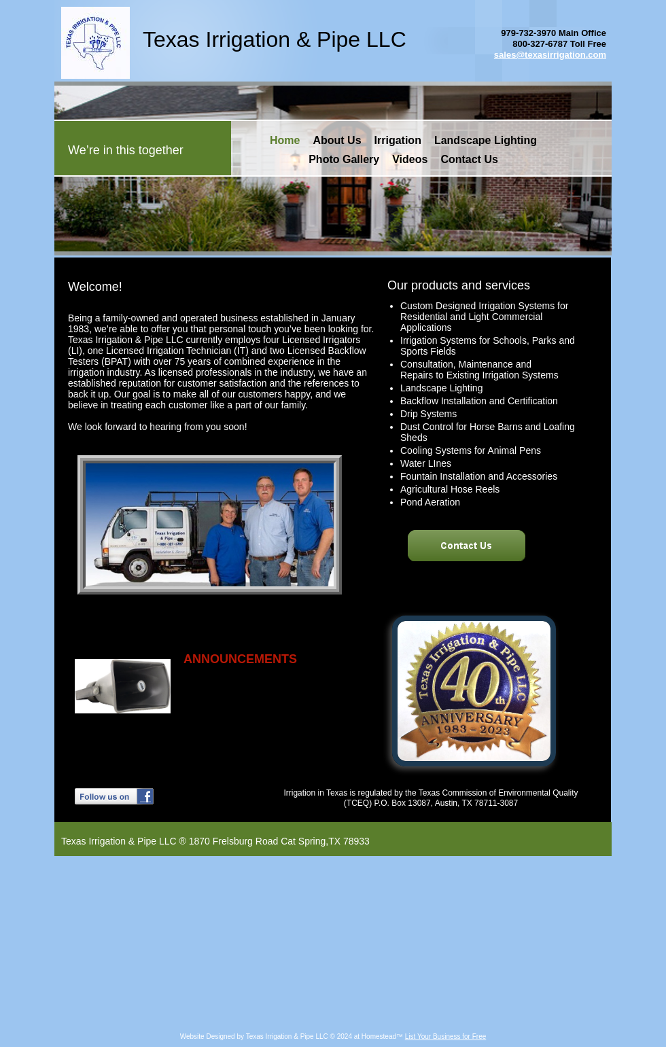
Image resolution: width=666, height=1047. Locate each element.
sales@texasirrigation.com (550, 55)
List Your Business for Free (446, 1036)
